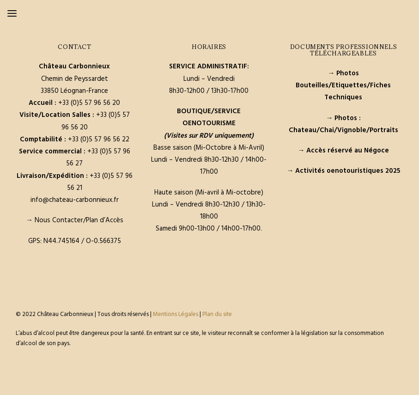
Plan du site (217, 314)
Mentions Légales (175, 314)
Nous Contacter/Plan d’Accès (79, 220)
